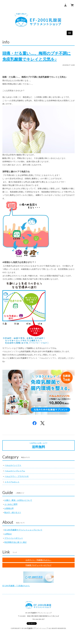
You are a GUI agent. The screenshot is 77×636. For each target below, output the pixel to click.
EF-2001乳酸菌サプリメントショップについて (23, 530)
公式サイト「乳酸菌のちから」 (38, 560)
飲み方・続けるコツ (12, 512)
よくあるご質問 (10, 504)
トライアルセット (12, 482)
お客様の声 (9, 508)
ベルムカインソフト (13, 465)
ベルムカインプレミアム (15, 471)
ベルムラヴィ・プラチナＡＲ (17, 476)
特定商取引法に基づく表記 (15, 542)
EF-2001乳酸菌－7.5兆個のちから (16, 586)
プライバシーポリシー (13, 538)
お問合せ (8, 534)
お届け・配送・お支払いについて (18, 500)
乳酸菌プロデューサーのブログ (38, 565)
